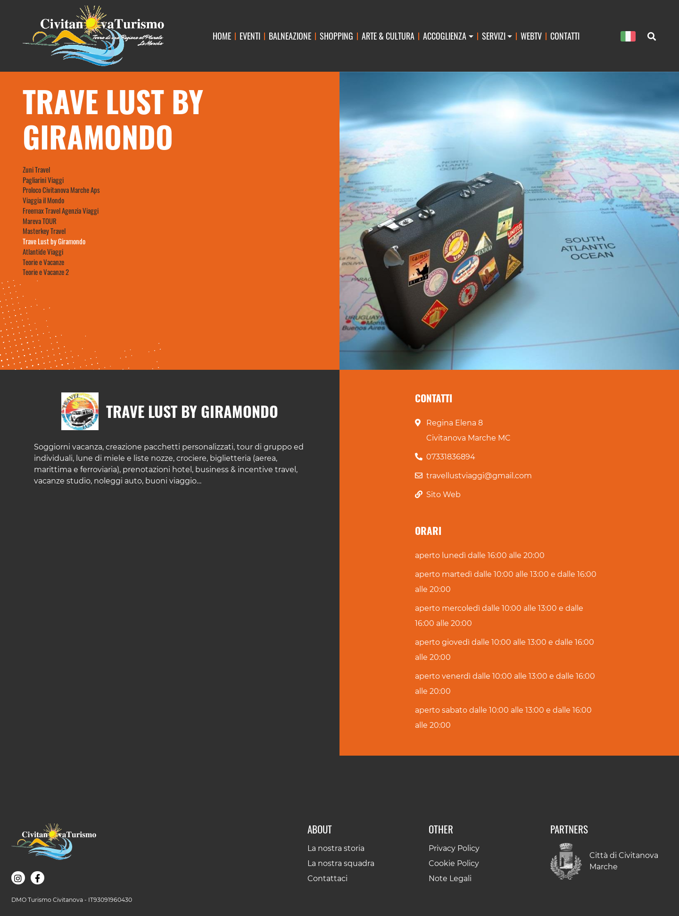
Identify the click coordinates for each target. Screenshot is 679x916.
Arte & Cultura (388, 35)
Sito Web (443, 494)
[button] (18, 877)
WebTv (531, 35)
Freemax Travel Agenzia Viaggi (61, 210)
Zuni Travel (36, 169)
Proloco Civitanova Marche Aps (61, 189)
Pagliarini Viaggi (43, 180)
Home (222, 35)
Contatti (565, 35)
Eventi (250, 35)
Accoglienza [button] (444, 35)
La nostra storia (335, 848)
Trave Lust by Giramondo (54, 241)
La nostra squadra (340, 863)
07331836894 (450, 456)
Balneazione (290, 35)
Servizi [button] (493, 35)
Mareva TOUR (40, 221)
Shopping (336, 35)
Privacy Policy (454, 848)
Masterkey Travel (44, 230)
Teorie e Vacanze (43, 262)
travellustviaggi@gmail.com (479, 475)
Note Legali (450, 878)
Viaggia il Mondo (43, 200)
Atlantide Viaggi (43, 251)
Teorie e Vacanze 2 (46, 271)
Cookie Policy (454, 863)
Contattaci (327, 878)
